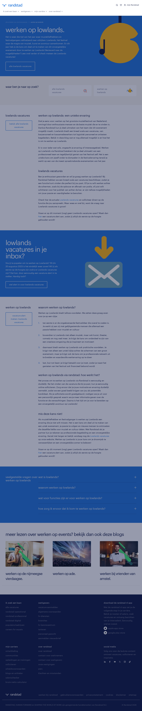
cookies (109, 695)
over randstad (56, 11)
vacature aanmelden (48, 607)
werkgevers (27, 11)
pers (40, 669)
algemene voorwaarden (49, 611)
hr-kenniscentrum (46, 625)
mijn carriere (12, 646)
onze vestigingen (46, 664)
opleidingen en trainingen (18, 660)
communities (12, 655)
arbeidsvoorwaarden (15, 669)
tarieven (42, 629)
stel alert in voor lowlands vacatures (26, 284)
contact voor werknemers (50, 655)
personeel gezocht (47, 634)
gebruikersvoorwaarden (71, 695)
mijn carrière (40, 11)
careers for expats (14, 629)
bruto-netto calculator (16, 682)
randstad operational (16, 611)
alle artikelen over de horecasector (17, 22)
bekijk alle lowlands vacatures (18, 125)
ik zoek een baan (11, 11)
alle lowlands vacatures (20, 66)
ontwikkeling (12, 651)
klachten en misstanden (49, 673)
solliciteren (11, 664)
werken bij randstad (48, 695)
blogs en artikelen (14, 673)
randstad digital (13, 620)
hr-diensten (43, 616)
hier (40, 216)
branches (42, 620)
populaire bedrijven (15, 625)
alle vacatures (12, 607)
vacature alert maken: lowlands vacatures (19, 318)
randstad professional (16, 616)
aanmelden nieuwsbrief (49, 638)
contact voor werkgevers (50, 660)
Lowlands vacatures (69, 200)
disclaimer (121, 695)
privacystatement (94, 695)
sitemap (132, 695)
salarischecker (12, 677)
